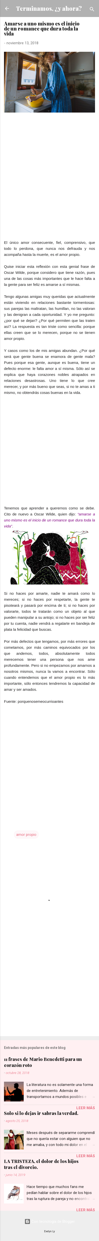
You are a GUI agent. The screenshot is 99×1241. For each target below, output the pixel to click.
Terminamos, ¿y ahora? (49, 8)
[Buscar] (92, 10)
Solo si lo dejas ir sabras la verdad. (41, 1113)
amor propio (26, 834)
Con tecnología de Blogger (49, 1221)
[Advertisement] (49, 190)
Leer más (85, 1108)
